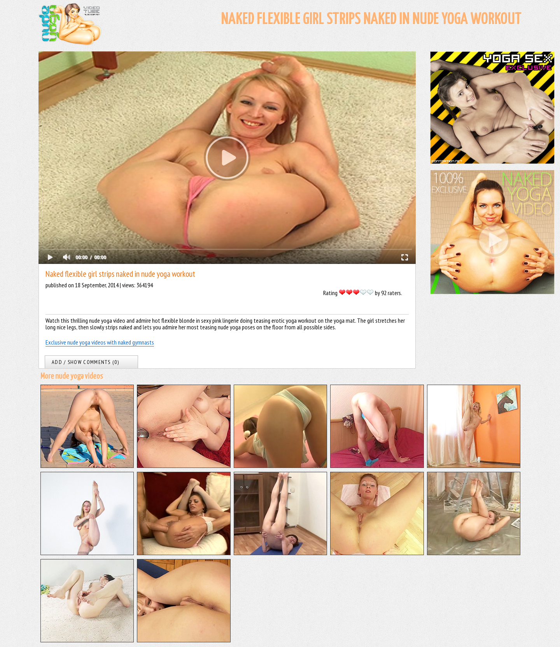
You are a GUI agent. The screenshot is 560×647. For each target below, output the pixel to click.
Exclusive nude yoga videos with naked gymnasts (100, 342)
